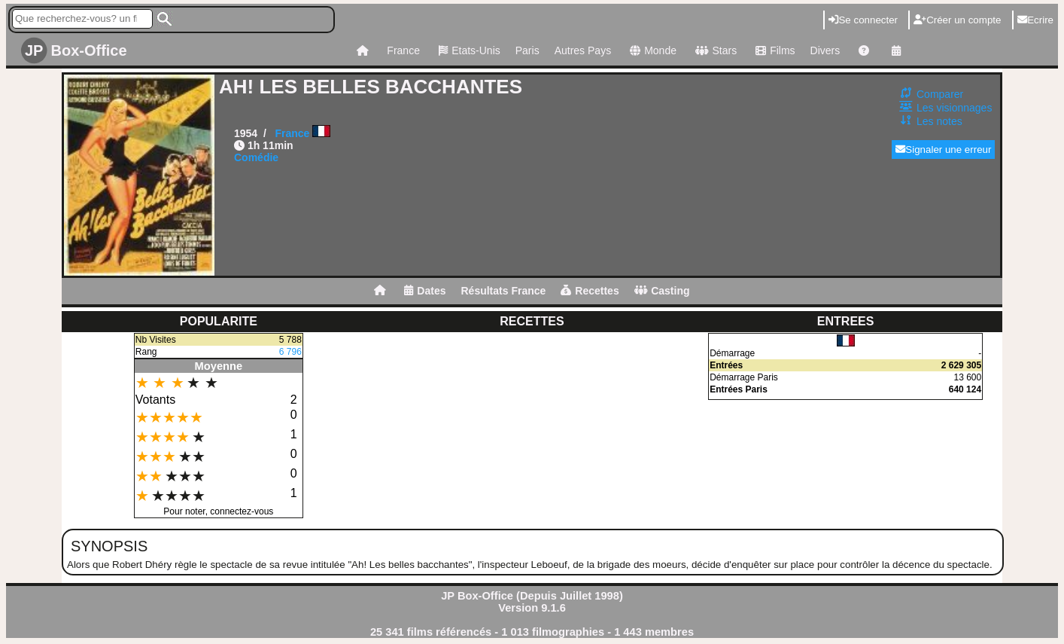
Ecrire (1035, 20)
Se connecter (863, 20)
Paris (527, 50)
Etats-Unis (467, 50)
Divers (825, 50)
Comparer (940, 94)
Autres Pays (583, 50)
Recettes (590, 291)
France (403, 50)
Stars (714, 50)
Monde (651, 50)
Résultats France (503, 291)
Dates (424, 291)
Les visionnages (954, 108)
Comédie (256, 157)
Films (773, 50)
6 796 (290, 351)
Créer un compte (957, 20)
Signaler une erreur (943, 149)
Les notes (939, 121)
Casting (662, 291)
